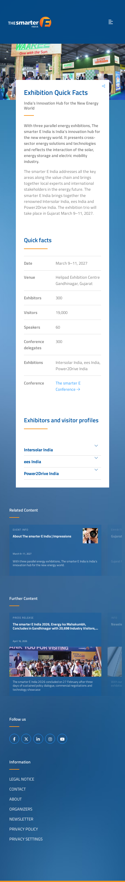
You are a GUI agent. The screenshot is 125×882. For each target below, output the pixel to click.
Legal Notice (21, 779)
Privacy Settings (26, 839)
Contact (17, 789)
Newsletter (21, 819)
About (15, 799)
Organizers (20, 809)
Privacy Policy (23, 829)
